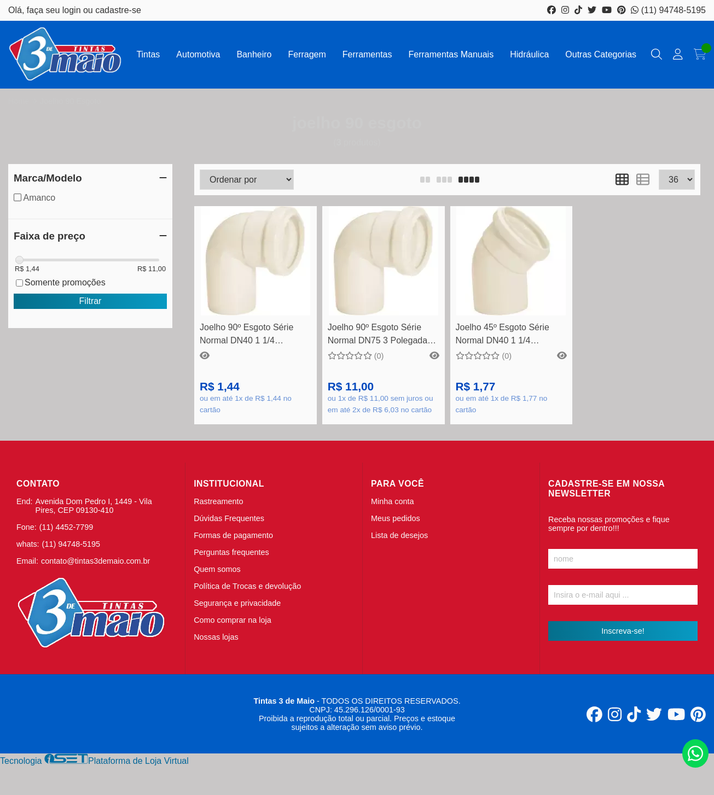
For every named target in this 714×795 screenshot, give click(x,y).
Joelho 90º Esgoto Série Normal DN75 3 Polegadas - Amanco (382, 335)
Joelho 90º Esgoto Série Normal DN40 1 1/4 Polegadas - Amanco (246, 335)
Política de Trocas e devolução (247, 586)
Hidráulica (529, 54)
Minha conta (392, 501)
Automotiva (198, 54)
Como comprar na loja (232, 620)
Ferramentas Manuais (451, 54)
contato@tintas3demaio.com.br (95, 561)
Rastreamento (218, 501)
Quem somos (217, 569)
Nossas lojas (216, 637)
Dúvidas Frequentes (229, 518)
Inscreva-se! (622, 631)
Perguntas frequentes (231, 552)
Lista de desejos (399, 535)
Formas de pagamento (233, 535)
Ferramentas (367, 54)
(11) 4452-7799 (66, 527)
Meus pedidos (395, 518)
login (72, 10)
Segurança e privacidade (237, 603)
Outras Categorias (600, 54)
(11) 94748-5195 (668, 10)
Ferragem (307, 54)
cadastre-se (118, 10)
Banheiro (253, 54)
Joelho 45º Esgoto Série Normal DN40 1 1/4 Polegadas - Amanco (502, 335)
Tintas (148, 54)
